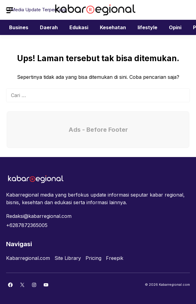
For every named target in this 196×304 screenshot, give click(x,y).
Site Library (67, 258)
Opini (175, 27)
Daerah (49, 27)
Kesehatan (113, 27)
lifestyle (147, 27)
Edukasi (78, 27)
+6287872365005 (26, 225)
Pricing (93, 258)
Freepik (114, 258)
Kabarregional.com (28, 258)
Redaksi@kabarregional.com (39, 216)
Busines (18, 27)
